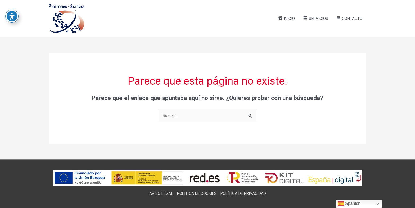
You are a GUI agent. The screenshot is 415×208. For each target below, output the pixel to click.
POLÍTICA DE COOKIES (196, 193)
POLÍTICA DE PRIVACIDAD (243, 193)
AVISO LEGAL (161, 193)
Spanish (349, 204)
